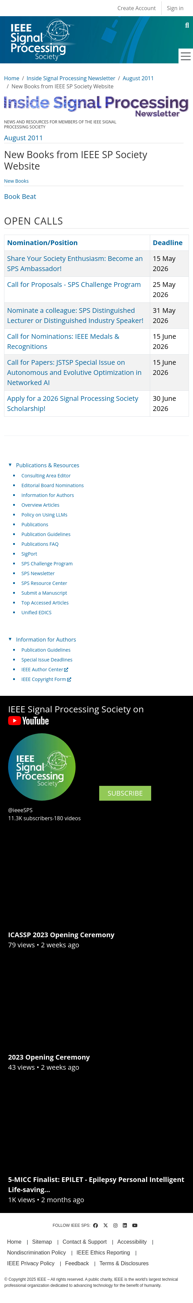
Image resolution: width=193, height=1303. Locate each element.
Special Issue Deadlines (47, 659)
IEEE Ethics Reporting (103, 1252)
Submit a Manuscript (44, 593)
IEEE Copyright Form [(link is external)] (46, 679)
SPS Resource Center (44, 583)
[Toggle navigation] (185, 56)
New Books (16, 181)
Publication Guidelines (46, 534)
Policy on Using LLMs (44, 514)
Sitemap (42, 1242)
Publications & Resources (47, 465)
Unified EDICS (37, 612)
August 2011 (138, 78)
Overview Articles (40, 505)
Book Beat (20, 196)
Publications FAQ (40, 544)
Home (11, 78)
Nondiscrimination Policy (36, 1252)
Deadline (168, 242)
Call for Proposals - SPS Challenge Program (74, 284)
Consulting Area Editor (46, 475)
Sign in (175, 8)
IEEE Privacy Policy (30, 1263)
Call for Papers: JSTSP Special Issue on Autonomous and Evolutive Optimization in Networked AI (74, 372)
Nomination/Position (42, 242)
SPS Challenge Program (47, 563)
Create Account (136, 8)
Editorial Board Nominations (53, 485)
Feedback (77, 1263)
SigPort (29, 554)
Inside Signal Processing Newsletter (71, 78)
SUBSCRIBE (125, 793)
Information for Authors (48, 495)
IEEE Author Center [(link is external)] (45, 669)
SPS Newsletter (38, 573)
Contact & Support (84, 1242)
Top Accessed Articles (45, 602)
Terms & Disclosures (124, 1263)
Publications (35, 524)
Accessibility (132, 1242)
